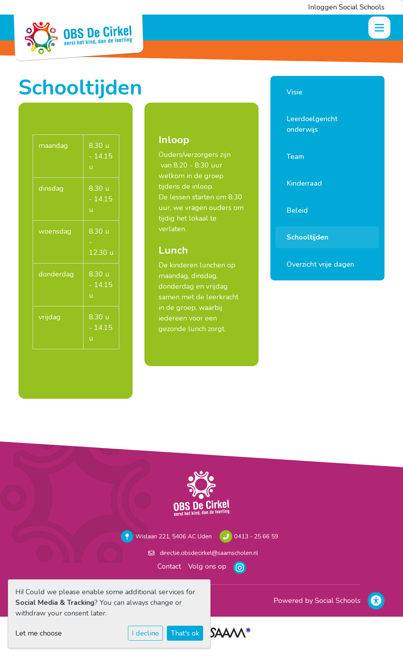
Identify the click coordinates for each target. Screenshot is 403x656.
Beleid (297, 210)
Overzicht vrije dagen (320, 264)
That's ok (185, 633)
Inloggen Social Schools (346, 7)
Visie (294, 92)
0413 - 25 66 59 (256, 536)
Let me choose (38, 633)
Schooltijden (307, 237)
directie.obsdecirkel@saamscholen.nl (209, 553)
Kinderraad (304, 183)
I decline (145, 633)
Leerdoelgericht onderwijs (312, 124)
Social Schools (337, 600)
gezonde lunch (182, 329)
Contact (169, 566)
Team (295, 156)
